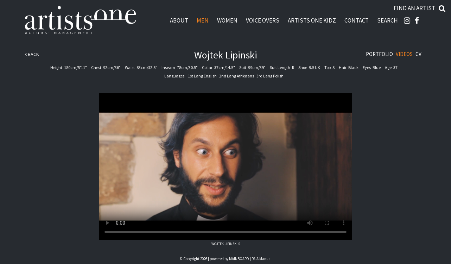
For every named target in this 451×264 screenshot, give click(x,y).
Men (203, 20)
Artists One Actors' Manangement (80, 20)
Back (32, 54)
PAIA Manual (262, 258)
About (179, 20)
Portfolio (379, 54)
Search (387, 20)
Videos (404, 54)
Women (227, 20)
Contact (356, 20)
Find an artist (414, 8)
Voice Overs (262, 20)
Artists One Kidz (312, 20)
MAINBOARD (239, 258)
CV (418, 54)
